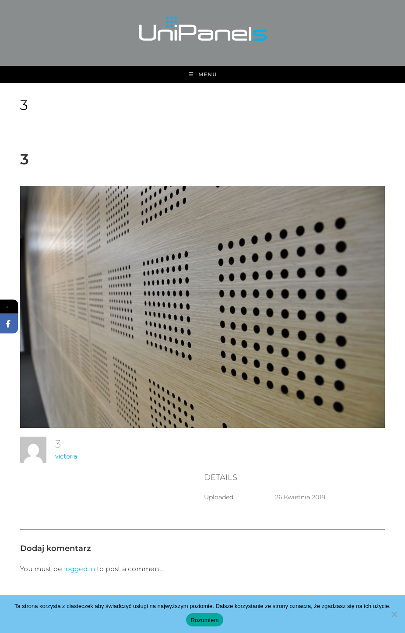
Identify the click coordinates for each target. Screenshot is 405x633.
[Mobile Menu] (202, 74)
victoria (66, 456)
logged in (79, 569)
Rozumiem (204, 620)
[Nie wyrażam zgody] (394, 614)
